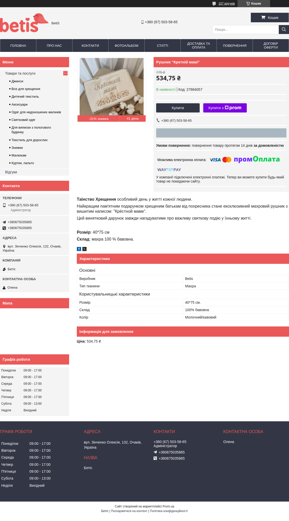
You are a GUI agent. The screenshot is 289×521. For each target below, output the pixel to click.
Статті (162, 46)
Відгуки (11, 172)
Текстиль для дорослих (30, 140)
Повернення (235, 46)
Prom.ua (168, 506)
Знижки (17, 148)
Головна (18, 46)
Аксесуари (20, 104)
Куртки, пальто (23, 163)
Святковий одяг (24, 120)
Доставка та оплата (198, 45)
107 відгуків (226, 3)
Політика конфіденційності (169, 511)
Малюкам (19, 155)
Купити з (224, 108)
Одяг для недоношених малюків (36, 112)
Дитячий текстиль (25, 96)
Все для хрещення (26, 89)
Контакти (90, 46)
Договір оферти (271, 45)
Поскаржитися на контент (129, 511)
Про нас (54, 46)
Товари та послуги (20, 73)
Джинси (17, 81)
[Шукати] (284, 29)
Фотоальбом (126, 46)
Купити (178, 108)
